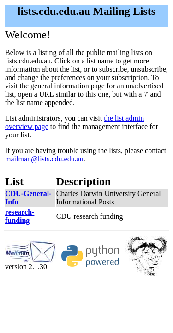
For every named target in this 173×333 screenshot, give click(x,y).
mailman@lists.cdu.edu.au (44, 159)
